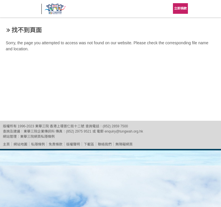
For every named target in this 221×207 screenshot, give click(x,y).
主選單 (212, 8)
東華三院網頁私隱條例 (37, 137)
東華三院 (21, 10)
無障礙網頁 (124, 144)
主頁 (6, 144)
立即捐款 (180, 8)
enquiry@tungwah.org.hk (123, 131)
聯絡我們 (105, 144)
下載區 (89, 144)
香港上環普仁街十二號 (67, 126)
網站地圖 (20, 144)
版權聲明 (73, 144)
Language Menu (198, 8)
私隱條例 (38, 144)
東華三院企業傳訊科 (39, 131)
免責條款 (55, 144)
